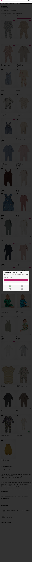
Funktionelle (10, 289)
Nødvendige (10, 286)
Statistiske (22, 289)
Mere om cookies (11, 277)
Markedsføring (22, 286)
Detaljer (16, 283)
